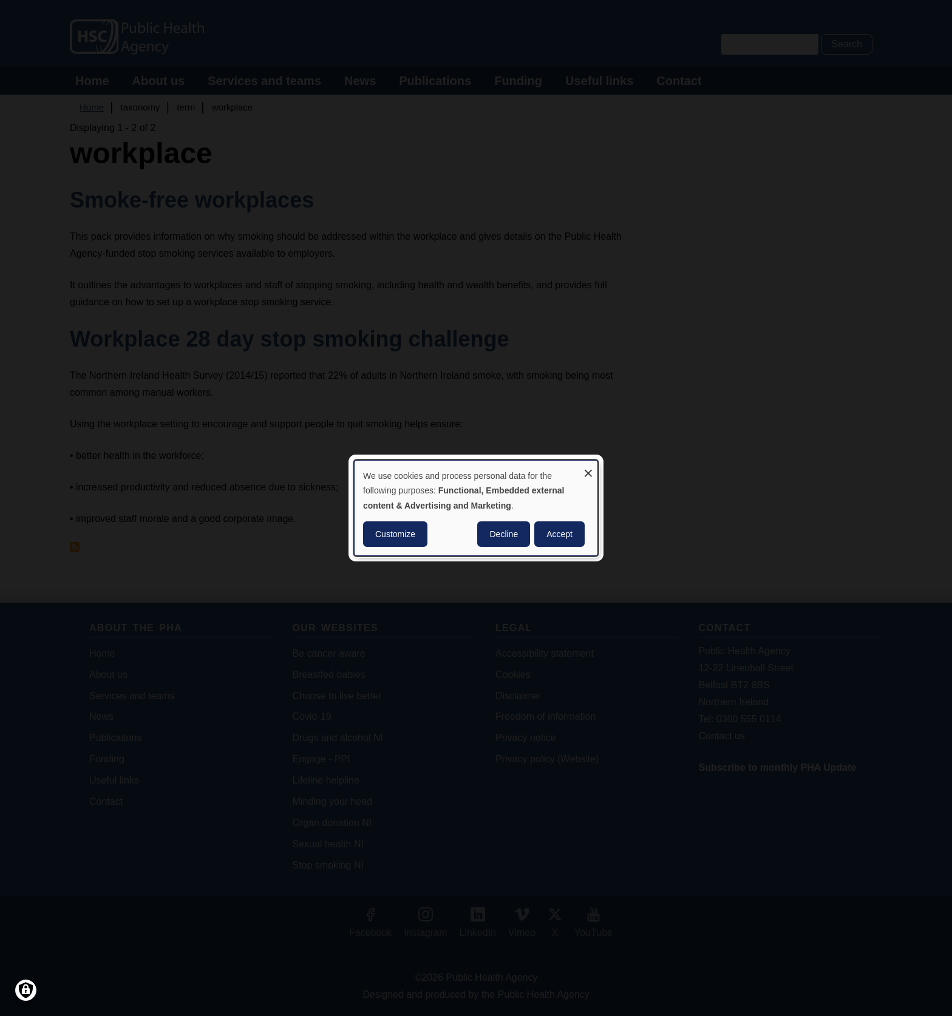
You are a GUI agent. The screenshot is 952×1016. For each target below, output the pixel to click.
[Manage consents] (25, 990)
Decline (503, 534)
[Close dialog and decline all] (588, 468)
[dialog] (476, 508)
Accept (559, 534)
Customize (395, 534)
